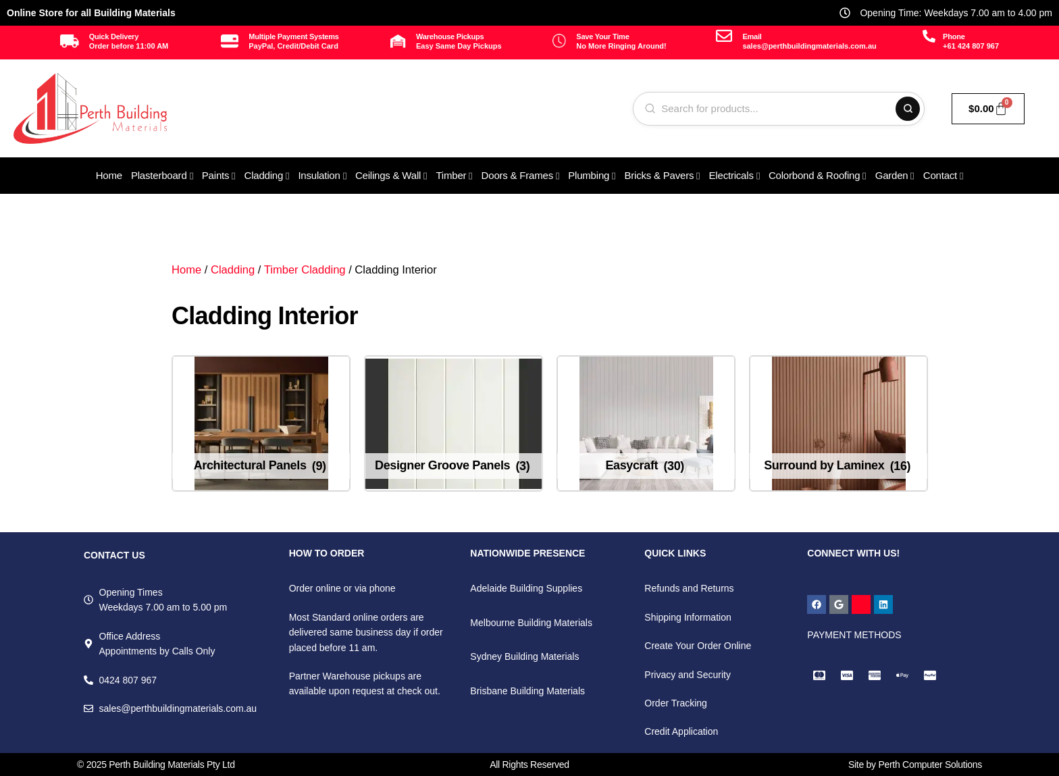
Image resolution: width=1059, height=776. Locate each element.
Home (186, 269)
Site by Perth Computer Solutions (915, 764)
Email (751, 36)
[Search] (908, 109)
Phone (954, 36)
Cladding (233, 269)
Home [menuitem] (109, 175)
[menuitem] (162, 175)
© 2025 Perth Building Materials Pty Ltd (156, 764)
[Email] (724, 36)
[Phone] (929, 36)
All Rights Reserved (529, 764)
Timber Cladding (305, 269)
